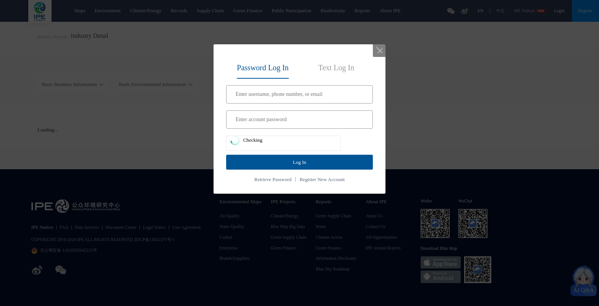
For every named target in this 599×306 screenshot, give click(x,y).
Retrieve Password (272, 179)
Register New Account (322, 179)
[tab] (263, 66)
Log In (299, 162)
